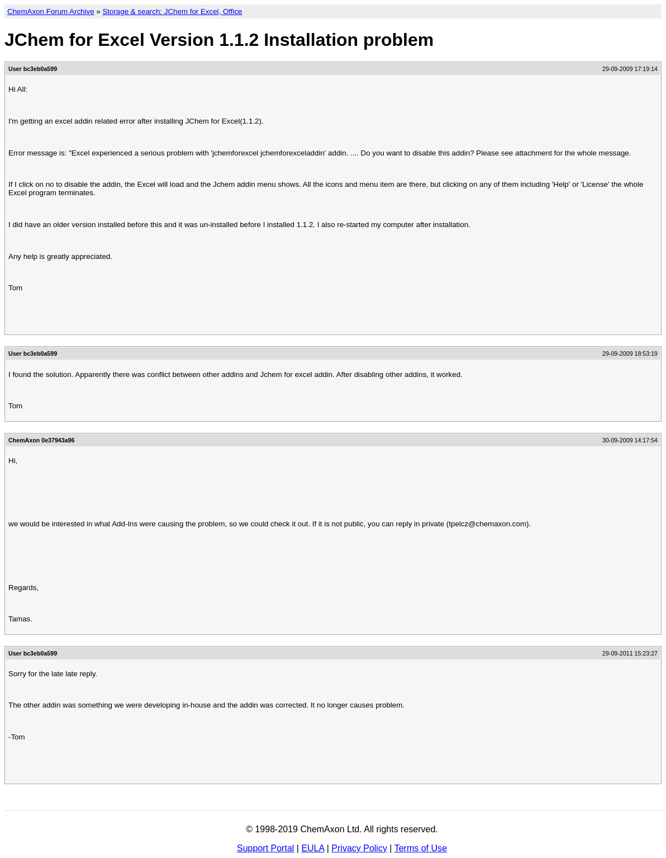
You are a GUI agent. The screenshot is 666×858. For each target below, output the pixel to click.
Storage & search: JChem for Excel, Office (172, 11)
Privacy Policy (359, 848)
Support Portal (265, 848)
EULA (312, 848)
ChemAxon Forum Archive (50, 11)
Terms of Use (420, 848)
